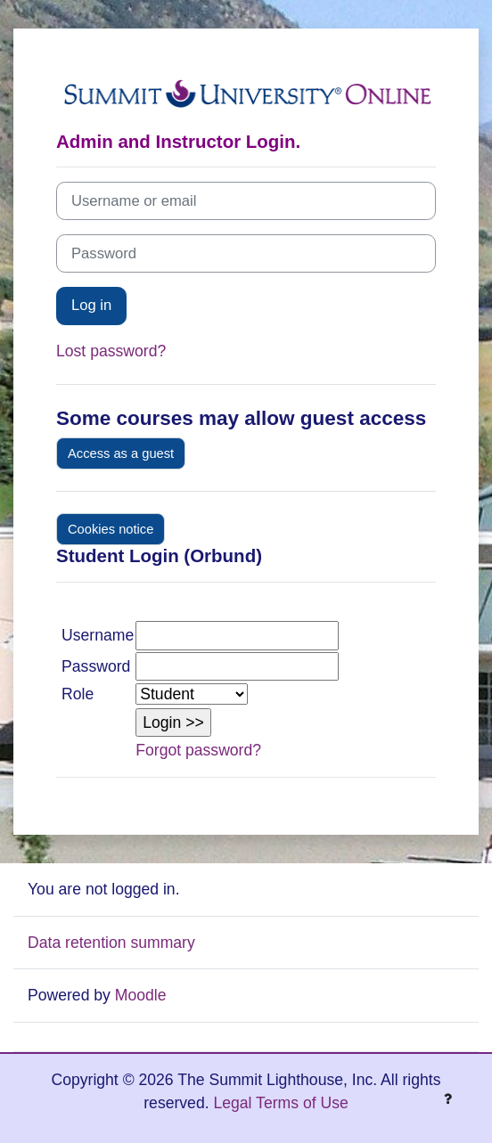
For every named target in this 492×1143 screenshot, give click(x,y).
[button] (173, 722)
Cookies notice (110, 529)
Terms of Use (302, 1103)
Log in (91, 305)
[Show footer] (447, 1098)
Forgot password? (198, 750)
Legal (232, 1103)
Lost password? (111, 351)
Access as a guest (121, 453)
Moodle (141, 995)
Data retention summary (111, 942)
